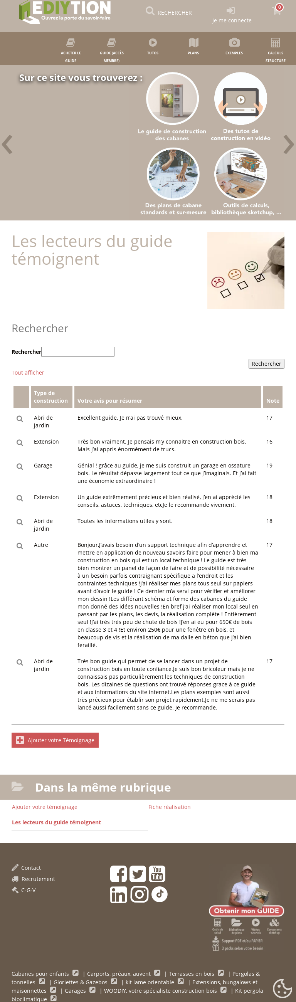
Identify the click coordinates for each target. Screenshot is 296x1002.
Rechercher (26, 351)
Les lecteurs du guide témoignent (56, 822)
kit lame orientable (151, 982)
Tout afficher (28, 372)
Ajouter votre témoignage (44, 806)
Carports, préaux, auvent (119, 973)
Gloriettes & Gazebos (81, 982)
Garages (76, 990)
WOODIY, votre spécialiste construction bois (161, 990)
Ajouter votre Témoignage (55, 740)
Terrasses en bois (192, 973)
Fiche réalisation (169, 806)
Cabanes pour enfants (41, 973)
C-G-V (23, 890)
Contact (26, 867)
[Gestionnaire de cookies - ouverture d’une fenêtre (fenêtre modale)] (282, 989)
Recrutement (33, 879)
